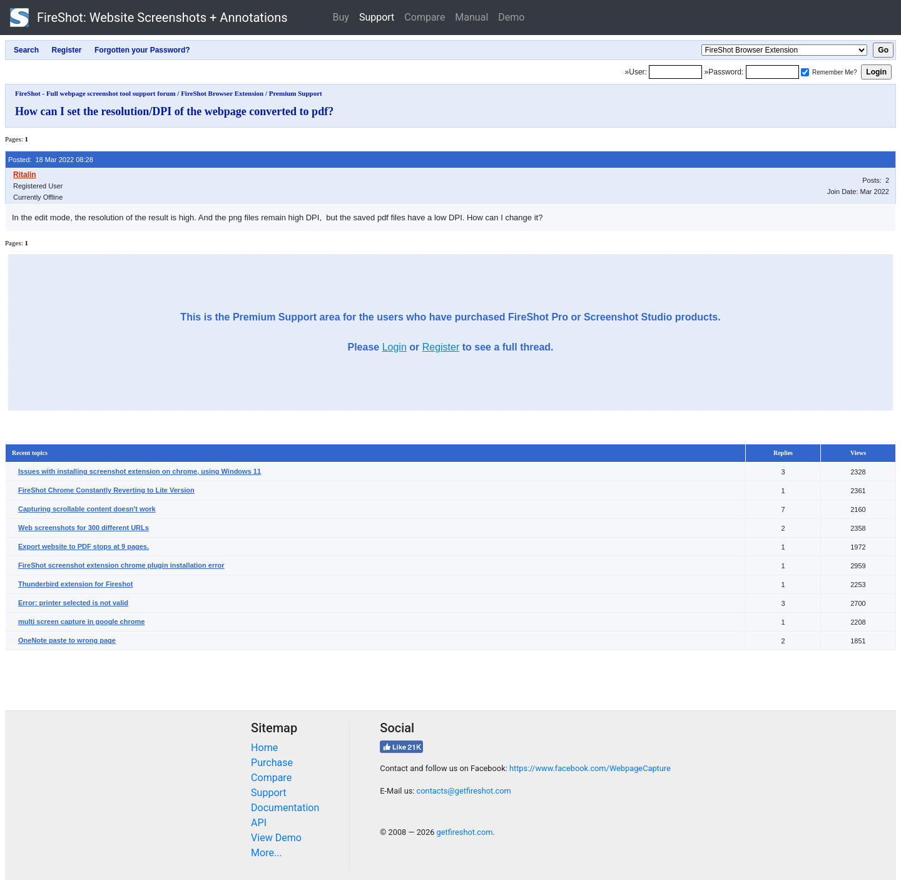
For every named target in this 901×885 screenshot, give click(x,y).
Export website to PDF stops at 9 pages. (83, 546)
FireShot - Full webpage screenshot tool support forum (95, 93)
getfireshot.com (465, 832)
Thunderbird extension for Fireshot (75, 584)
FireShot (149, 17)
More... (266, 853)
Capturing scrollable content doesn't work (87, 509)
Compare (424, 17)
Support (376, 17)
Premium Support (295, 93)
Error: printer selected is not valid (73, 602)
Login (394, 347)
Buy (341, 17)
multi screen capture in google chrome (81, 621)
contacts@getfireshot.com (464, 790)
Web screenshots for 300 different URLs (83, 527)
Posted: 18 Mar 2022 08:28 (50, 159)
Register (441, 347)
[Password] (772, 72)
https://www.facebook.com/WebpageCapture (590, 768)
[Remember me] (805, 72)
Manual (471, 17)
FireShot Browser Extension (222, 93)
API (259, 823)
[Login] (675, 72)
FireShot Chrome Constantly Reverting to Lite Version (106, 490)
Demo (511, 17)
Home (264, 748)
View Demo (276, 838)
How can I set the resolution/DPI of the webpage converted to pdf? (174, 111)
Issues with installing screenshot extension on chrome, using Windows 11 (139, 471)
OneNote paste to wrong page (67, 640)
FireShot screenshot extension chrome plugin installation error (121, 565)
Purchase (272, 763)
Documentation (285, 808)
